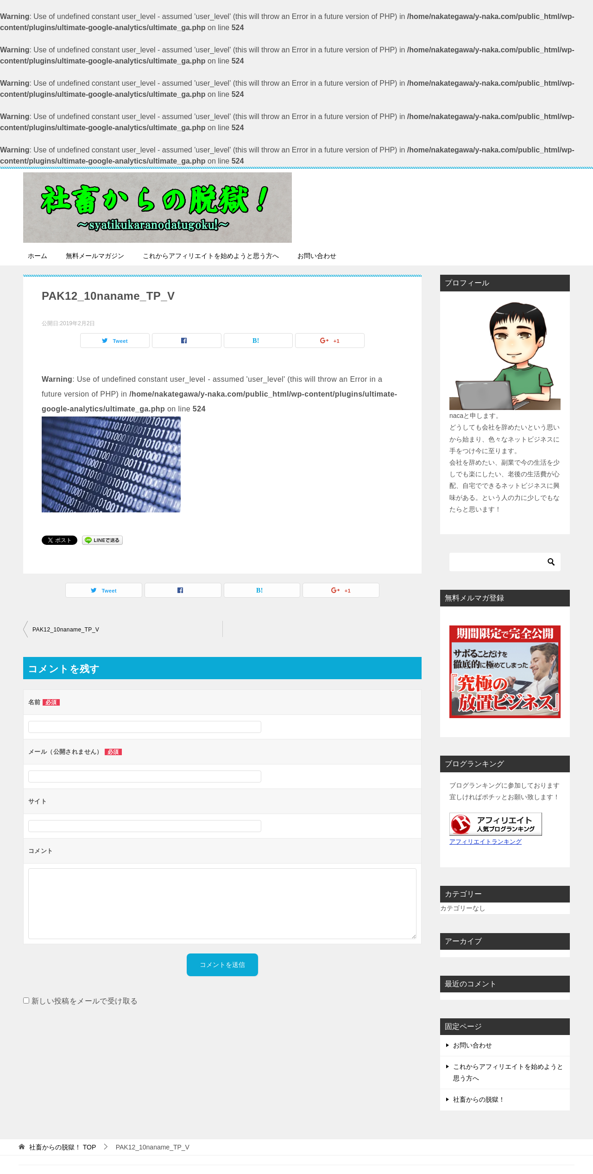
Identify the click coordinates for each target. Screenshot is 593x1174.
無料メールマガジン (95, 255)
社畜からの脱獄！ (479, 1099)
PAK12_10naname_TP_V (65, 629)
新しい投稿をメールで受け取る (85, 1001)
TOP (62, 1147)
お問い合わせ (316, 255)
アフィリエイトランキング (485, 842)
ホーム (37, 255)
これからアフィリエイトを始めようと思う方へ (211, 255)
